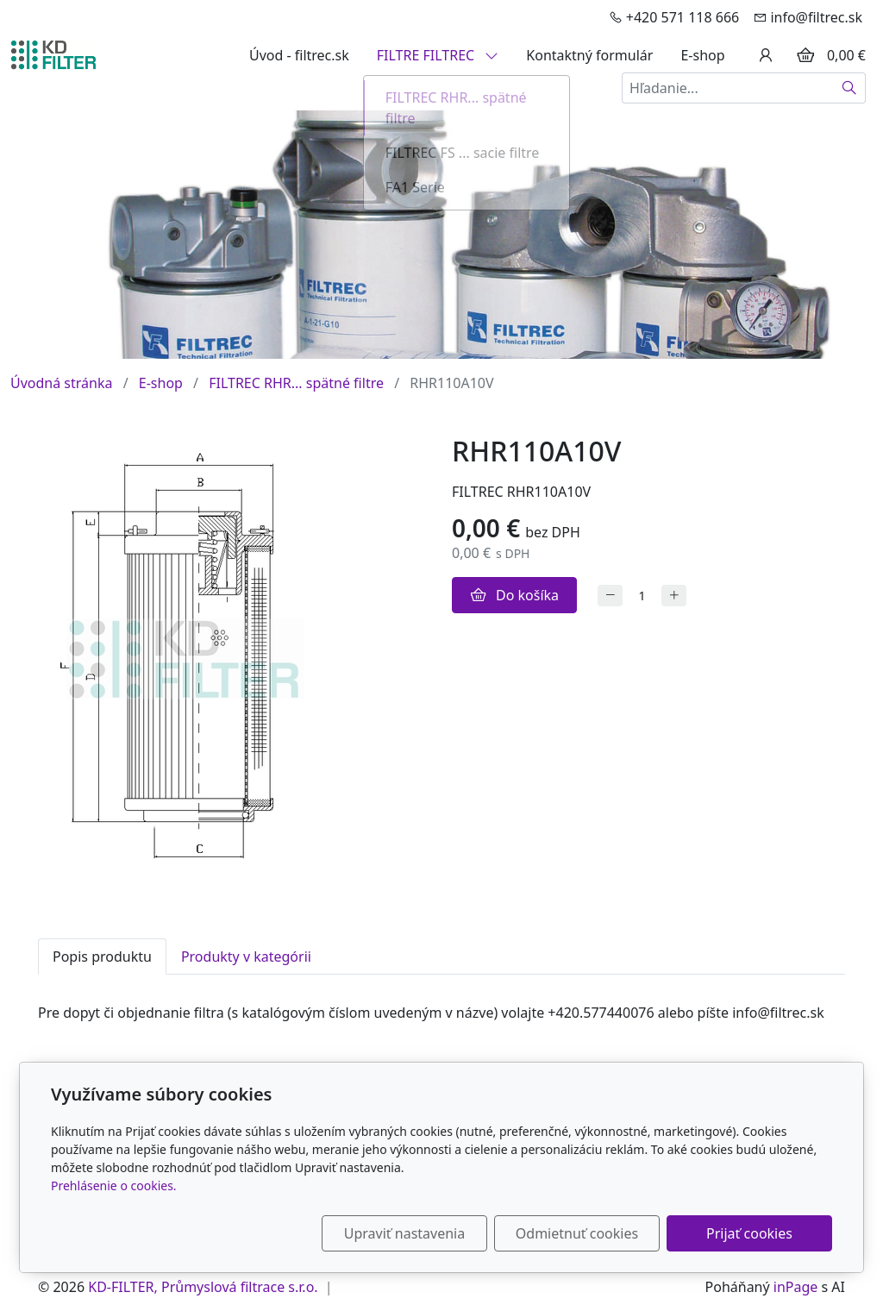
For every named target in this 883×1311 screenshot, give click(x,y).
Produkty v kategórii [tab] (246, 956)
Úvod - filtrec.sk (299, 55)
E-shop (702, 55)
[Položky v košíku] (805, 55)
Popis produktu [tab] (102, 956)
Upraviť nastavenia (404, 1233)
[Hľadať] (850, 88)
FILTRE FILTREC (438, 55)
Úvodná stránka (61, 382)
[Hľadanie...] (728, 88)
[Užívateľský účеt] (766, 55)
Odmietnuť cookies (577, 1233)
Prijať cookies (749, 1233)
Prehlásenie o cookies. (114, 1185)
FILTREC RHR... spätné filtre (296, 382)
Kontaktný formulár (589, 55)
